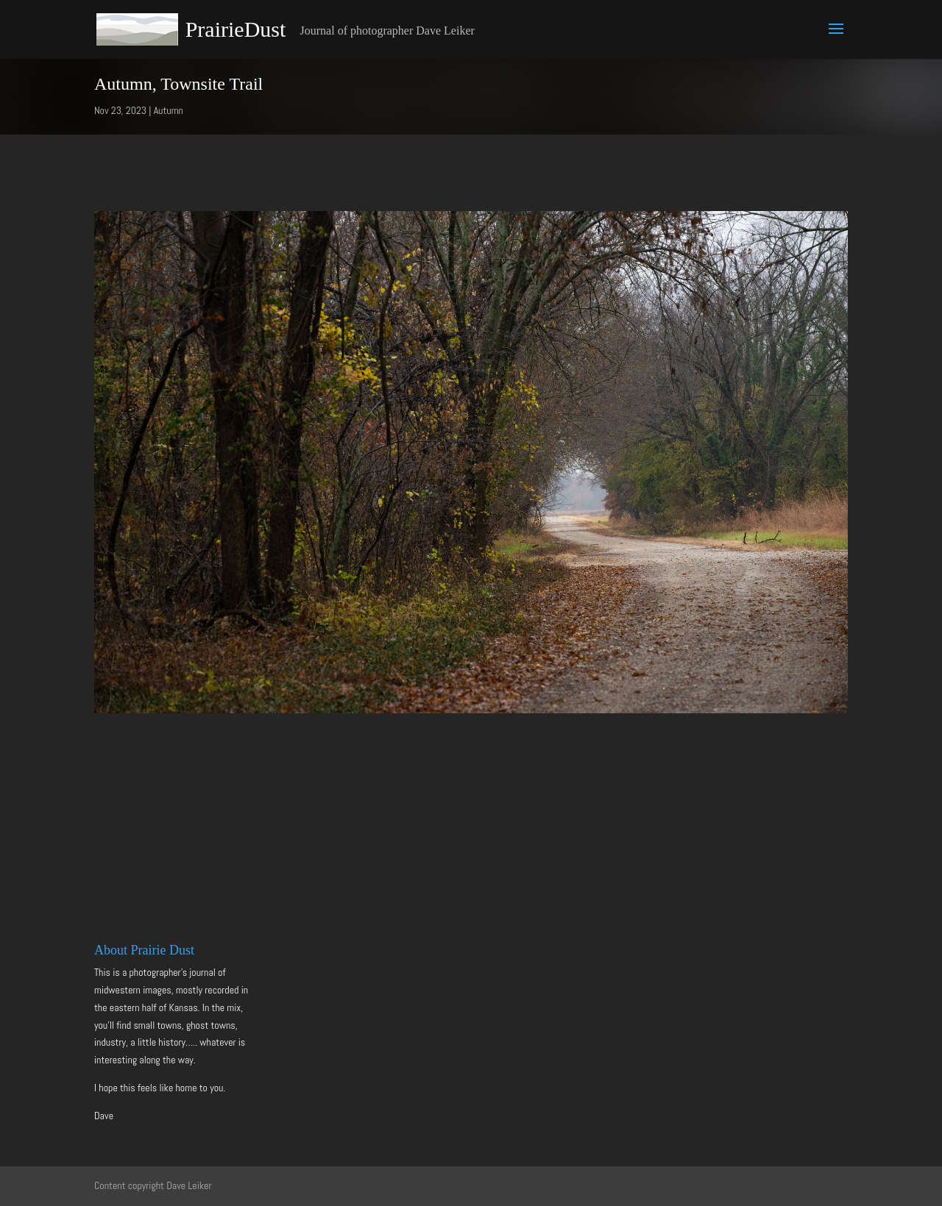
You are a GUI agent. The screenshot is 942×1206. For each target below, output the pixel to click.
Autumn (168, 110)
